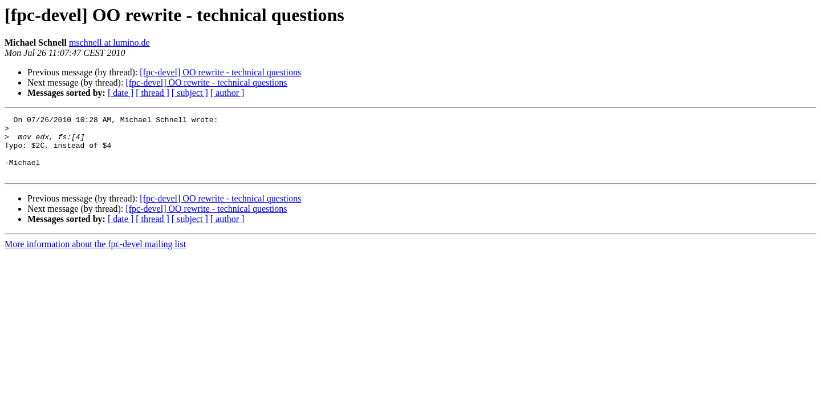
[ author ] (227, 93)
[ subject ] (190, 93)
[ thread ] (152, 93)
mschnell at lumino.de (109, 42)
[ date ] (120, 93)
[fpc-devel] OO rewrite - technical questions (220, 72)
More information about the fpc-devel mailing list (95, 256)
